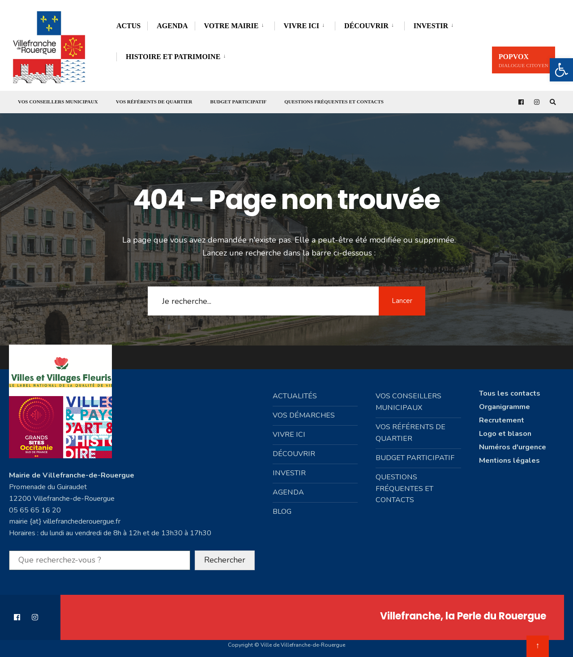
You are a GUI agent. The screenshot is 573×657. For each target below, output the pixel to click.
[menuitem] (234, 24)
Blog (282, 508)
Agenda (172, 26)
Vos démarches (304, 412)
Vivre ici (302, 26)
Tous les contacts (509, 390)
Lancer (400, 297)
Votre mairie (231, 26)
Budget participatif (238, 101)
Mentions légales (509, 457)
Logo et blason (505, 430)
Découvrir (366, 26)
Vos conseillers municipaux (58, 101)
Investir (431, 26)
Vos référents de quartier (154, 101)
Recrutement (501, 417)
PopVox (523, 60)
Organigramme (504, 403)
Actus (128, 26)
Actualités (295, 392)
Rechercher (224, 554)
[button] (561, 69)
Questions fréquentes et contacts (334, 101)
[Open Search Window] (551, 102)
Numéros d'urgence (512, 443)
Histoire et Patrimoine (173, 56)
